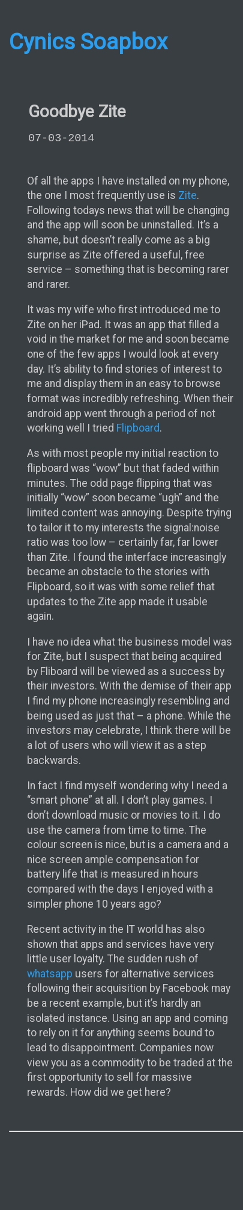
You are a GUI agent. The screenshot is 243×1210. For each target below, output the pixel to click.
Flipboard (138, 428)
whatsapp (50, 974)
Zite (187, 195)
